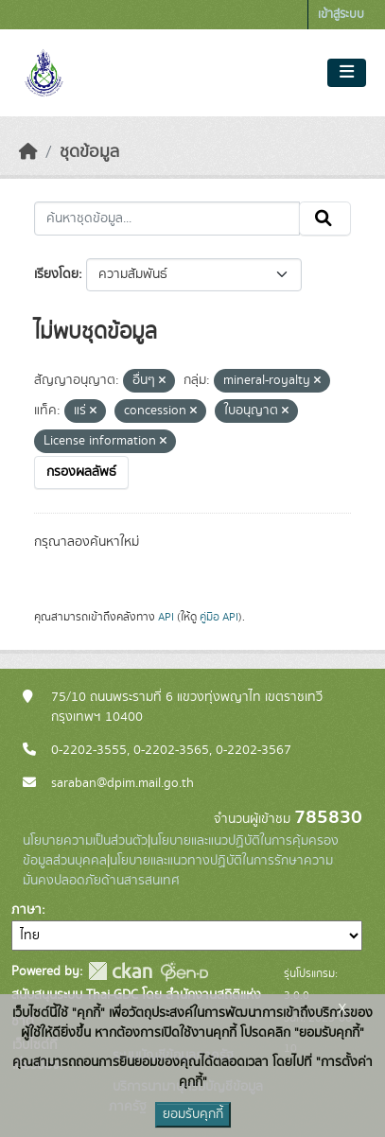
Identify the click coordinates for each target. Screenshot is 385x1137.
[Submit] (325, 218)
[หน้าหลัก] (28, 152)
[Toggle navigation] (346, 73)
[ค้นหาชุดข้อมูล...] (167, 218)
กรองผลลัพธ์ (81, 472)
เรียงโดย (56, 274)
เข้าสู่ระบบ (341, 15)
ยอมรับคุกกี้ (193, 1114)
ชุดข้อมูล (89, 152)
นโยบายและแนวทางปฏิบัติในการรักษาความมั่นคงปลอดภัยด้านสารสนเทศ (178, 870)
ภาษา (26, 910)
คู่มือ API (219, 616)
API (166, 616)
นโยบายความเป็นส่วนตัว (85, 840)
